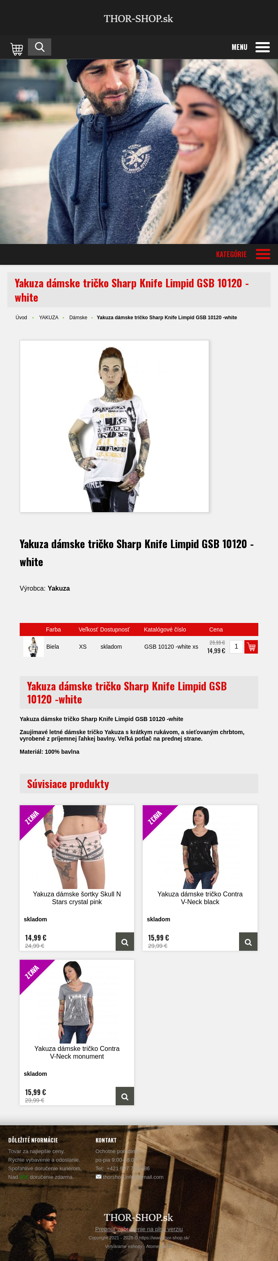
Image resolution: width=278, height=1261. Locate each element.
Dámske (78, 317)
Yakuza (59, 588)
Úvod (21, 317)
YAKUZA (48, 317)
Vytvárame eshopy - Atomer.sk (139, 1246)
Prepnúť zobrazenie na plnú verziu (139, 1229)
